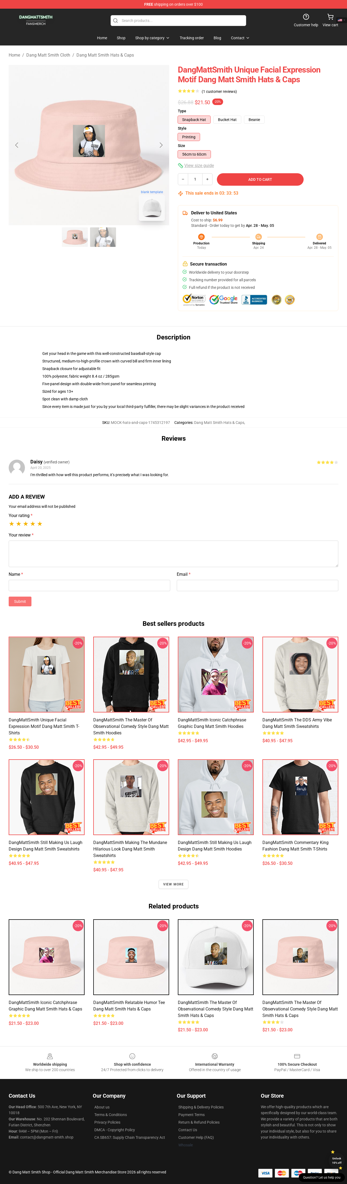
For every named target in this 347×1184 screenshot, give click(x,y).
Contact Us (187, 1130)
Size (181, 145)
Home (14, 55)
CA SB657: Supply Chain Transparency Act (129, 1137)
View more (173, 884)
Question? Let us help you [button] (321, 1177)
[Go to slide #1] (75, 237)
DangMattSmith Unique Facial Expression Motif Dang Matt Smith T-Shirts (44, 726)
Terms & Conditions (110, 1115)
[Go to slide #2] (103, 237)
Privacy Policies (107, 1122)
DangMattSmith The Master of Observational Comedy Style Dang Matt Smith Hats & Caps (215, 1009)
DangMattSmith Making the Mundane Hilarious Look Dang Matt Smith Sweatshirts (130, 849)
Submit (20, 601)
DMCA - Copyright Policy (114, 1130)
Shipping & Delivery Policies (201, 1107)
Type (182, 111)
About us (102, 1107)
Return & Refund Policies (199, 1122)
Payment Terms (191, 1115)
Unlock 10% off (337, 1160)
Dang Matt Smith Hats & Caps (105, 55)
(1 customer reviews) (219, 91)
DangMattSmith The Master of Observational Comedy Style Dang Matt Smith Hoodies (131, 726)
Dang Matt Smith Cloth (48, 55)
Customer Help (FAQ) (196, 1137)
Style (182, 128)
